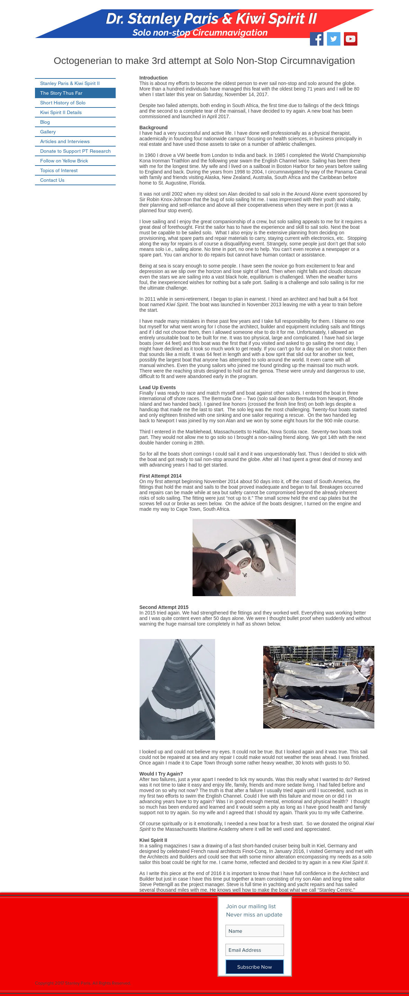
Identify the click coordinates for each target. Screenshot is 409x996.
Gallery (48, 131)
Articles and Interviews (65, 141)
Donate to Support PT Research (75, 151)
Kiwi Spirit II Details (61, 112)
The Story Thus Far (61, 93)
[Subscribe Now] (254, 966)
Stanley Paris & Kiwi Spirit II (70, 83)
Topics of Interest (59, 170)
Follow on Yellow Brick (64, 160)
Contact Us (52, 180)
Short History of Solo (63, 102)
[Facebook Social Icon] (316, 39)
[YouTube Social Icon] (350, 39)
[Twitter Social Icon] (333, 39)
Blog (45, 122)
